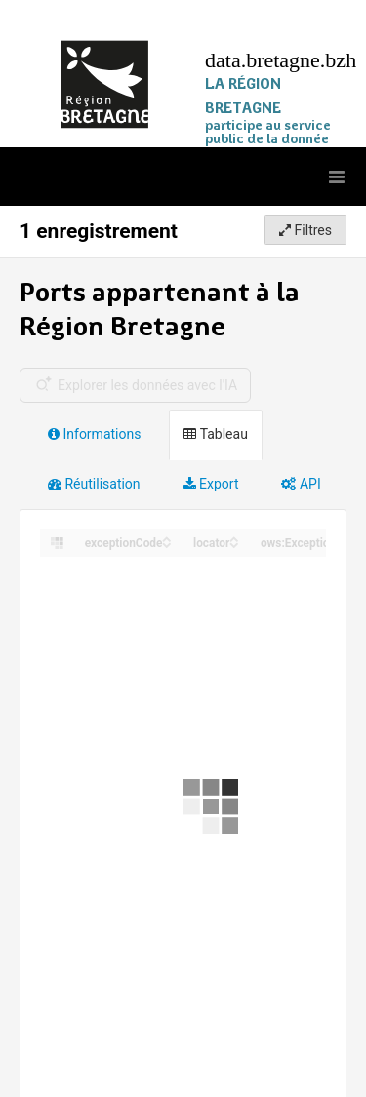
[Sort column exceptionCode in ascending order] (167, 537)
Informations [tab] (94, 434)
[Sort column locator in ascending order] (234, 537)
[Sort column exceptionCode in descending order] (167, 543)
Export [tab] (211, 483)
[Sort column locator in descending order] (234, 543)
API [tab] (300, 483)
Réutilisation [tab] (94, 483)
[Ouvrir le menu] (336, 176)
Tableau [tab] (215, 434)
